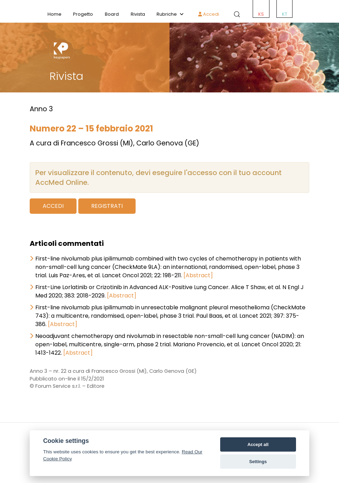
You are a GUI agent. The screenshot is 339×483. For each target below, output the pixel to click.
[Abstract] (198, 275)
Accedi (208, 14)
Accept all (257, 444)
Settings (258, 461)
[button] (235, 14)
